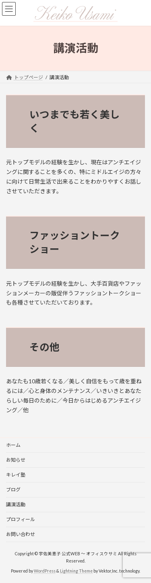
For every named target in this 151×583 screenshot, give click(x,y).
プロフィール (20, 519)
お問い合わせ (20, 534)
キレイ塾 (15, 475)
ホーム (13, 445)
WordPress (45, 570)
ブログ (13, 490)
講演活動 (15, 504)
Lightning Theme (76, 570)
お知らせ (15, 460)
